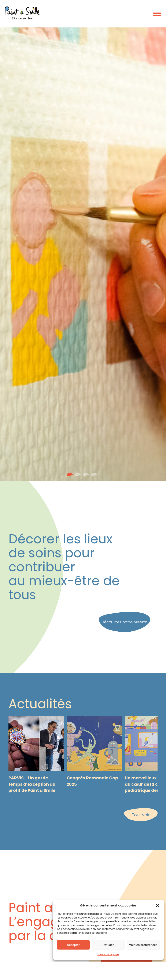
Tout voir (141, 815)
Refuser (108, 945)
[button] (157, 905)
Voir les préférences (143, 945)
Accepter (73, 945)
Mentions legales (108, 954)
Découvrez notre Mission (125, 622)
